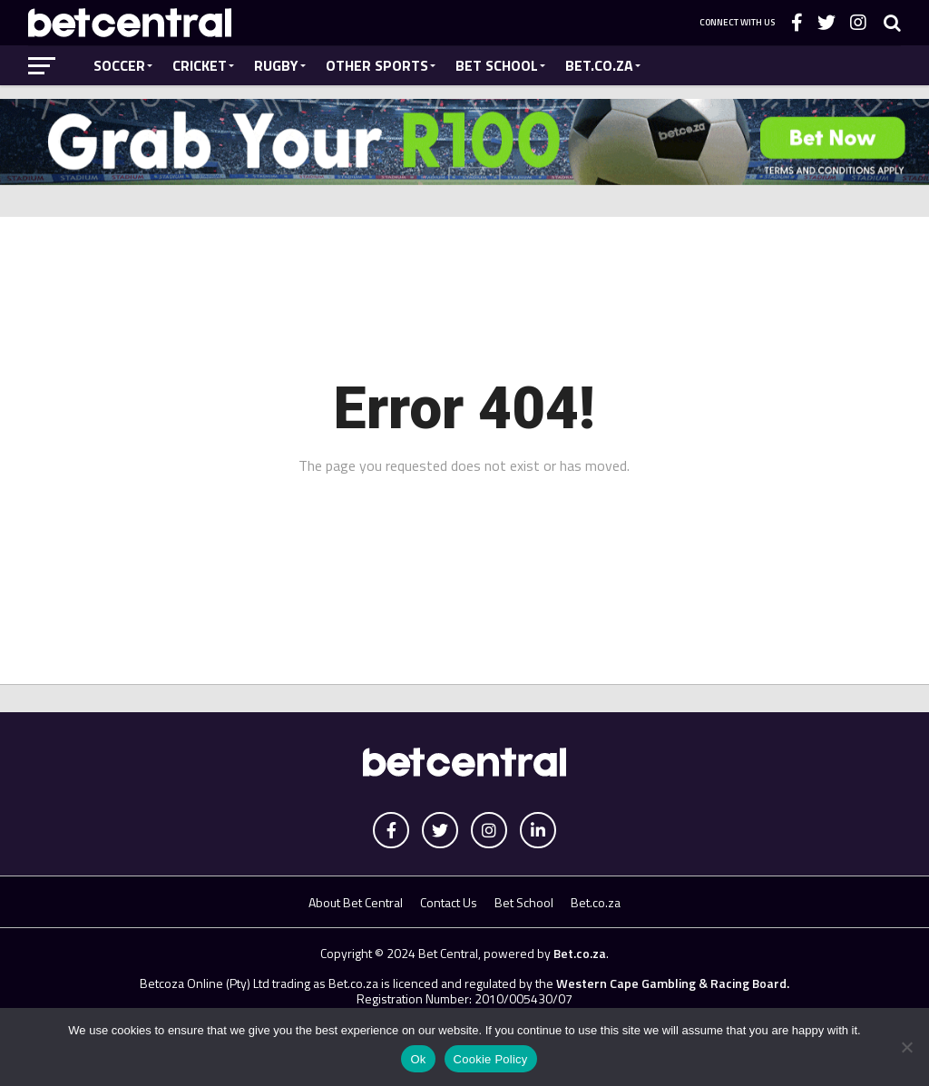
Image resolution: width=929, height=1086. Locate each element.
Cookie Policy (491, 1059)
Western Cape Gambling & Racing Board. (671, 983)
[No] (906, 1047)
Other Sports (377, 65)
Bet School (496, 65)
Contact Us (448, 902)
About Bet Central (355, 902)
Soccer (119, 65)
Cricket (199, 65)
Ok (417, 1059)
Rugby (276, 65)
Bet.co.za (599, 65)
